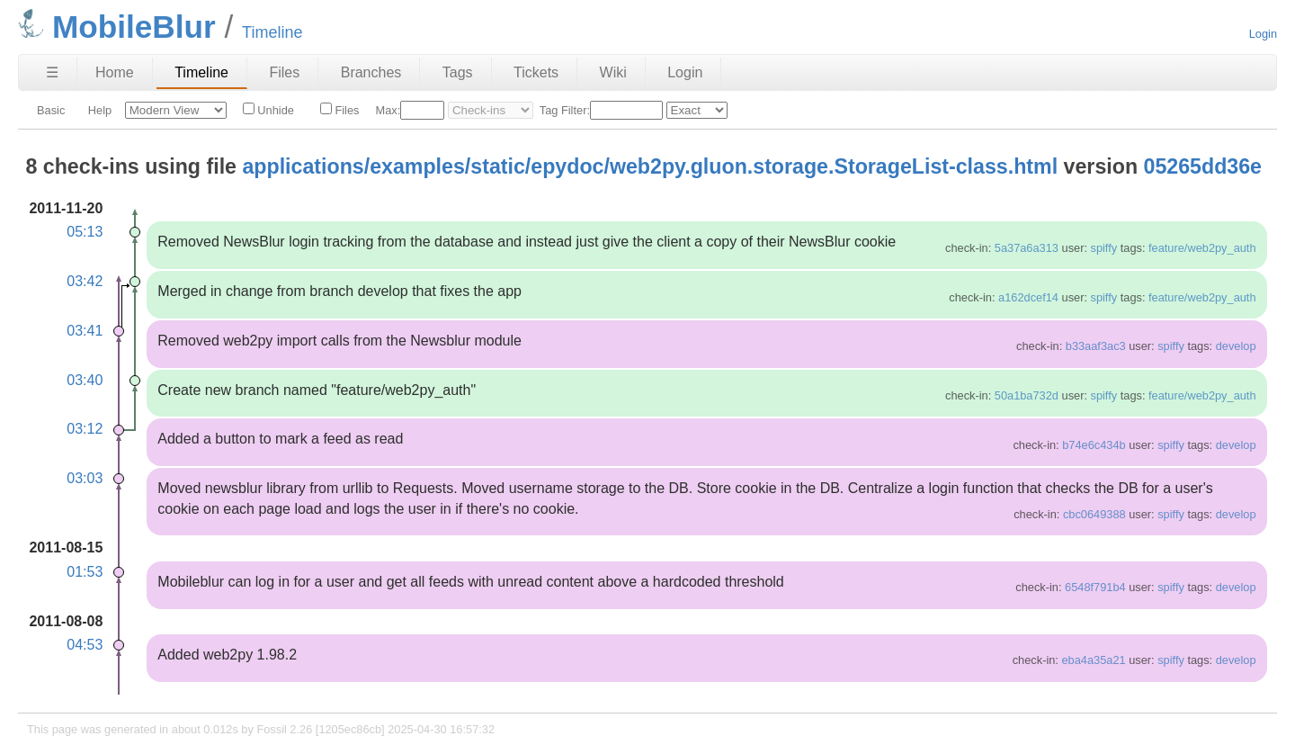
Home (114, 72)
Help (100, 110)
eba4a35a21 (1093, 660)
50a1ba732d (1026, 395)
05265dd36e (1203, 166)
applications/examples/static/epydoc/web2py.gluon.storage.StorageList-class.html (650, 166)
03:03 (85, 478)
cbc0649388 (1094, 514)
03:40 (85, 380)
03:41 (85, 330)
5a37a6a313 (1026, 248)
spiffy (1104, 248)
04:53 (85, 644)
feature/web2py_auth (1202, 248)
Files (284, 72)
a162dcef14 (1028, 297)
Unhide (268, 110)
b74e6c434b (1093, 445)
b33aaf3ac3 (1096, 346)
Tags (457, 72)
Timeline (201, 72)
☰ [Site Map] (52, 72)
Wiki (613, 72)
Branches (371, 72)
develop (1236, 346)
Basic (51, 110)
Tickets (536, 72)
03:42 (85, 281)
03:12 (85, 428)
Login (1263, 33)
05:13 (85, 231)
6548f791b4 (1095, 587)
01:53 (85, 571)
